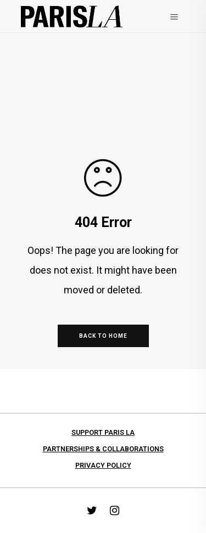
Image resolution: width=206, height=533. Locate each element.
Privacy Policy (103, 465)
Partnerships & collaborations (103, 449)
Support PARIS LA (103, 432)
